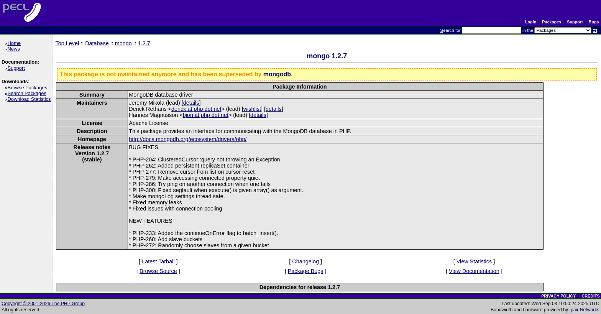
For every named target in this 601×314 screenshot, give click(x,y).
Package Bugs (305, 271)
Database (97, 43)
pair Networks (585, 309)
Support (575, 22)
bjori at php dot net (205, 115)
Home (15, 43)
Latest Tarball (158, 261)
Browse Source (158, 271)
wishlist (252, 109)
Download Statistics (30, 99)
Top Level (67, 43)
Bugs (594, 22)
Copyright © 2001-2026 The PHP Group (43, 303)
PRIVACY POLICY (558, 296)
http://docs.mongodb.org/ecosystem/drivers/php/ (187, 139)
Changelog (305, 261)
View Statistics (474, 261)
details (191, 103)
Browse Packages (29, 87)
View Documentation (474, 271)
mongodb (277, 74)
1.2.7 (144, 43)
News (15, 49)
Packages (551, 22)
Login (530, 22)
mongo (123, 43)
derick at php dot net (196, 109)
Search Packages (28, 93)
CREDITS (590, 296)
